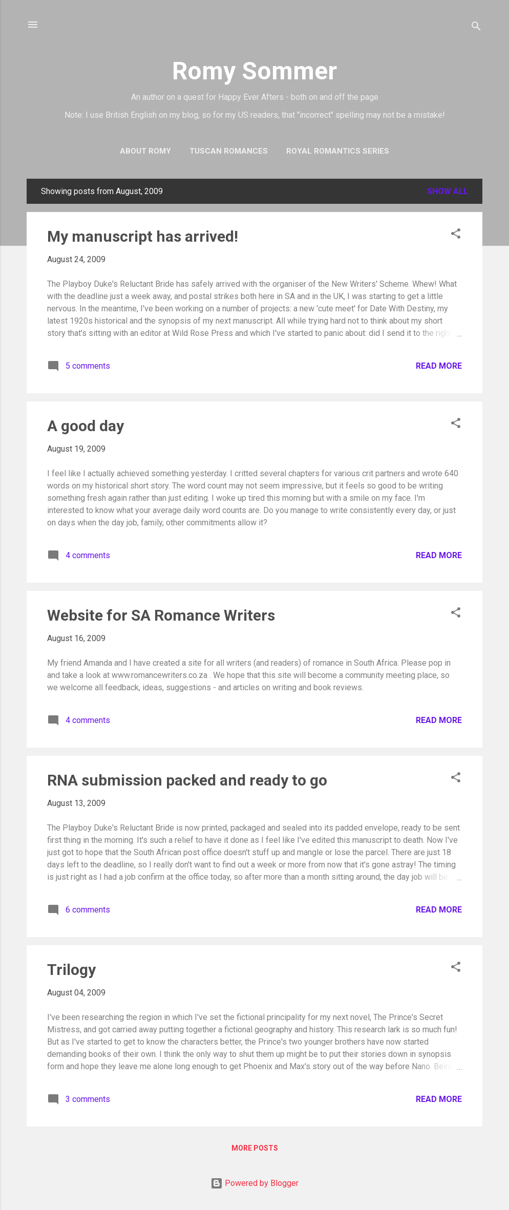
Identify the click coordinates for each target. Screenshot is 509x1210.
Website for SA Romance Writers (161, 615)
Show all (447, 191)
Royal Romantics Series (337, 151)
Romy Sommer (254, 71)
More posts (254, 1148)
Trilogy (71, 970)
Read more (439, 366)
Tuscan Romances (228, 151)
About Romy (145, 151)
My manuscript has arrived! (142, 236)
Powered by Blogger (254, 1183)
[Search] (476, 28)
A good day (85, 426)
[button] (456, 235)
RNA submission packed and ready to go (187, 780)
